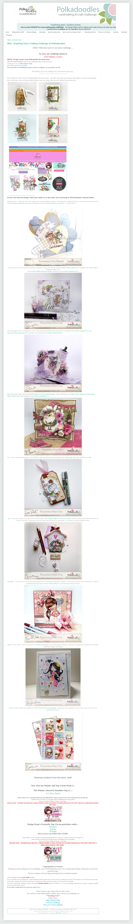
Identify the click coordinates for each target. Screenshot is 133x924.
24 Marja (53, 829)
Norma (11, 708)
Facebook (124, 32)
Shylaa (9, 644)
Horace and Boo (66, 518)
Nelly (8, 201)
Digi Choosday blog (54, 32)
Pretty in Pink (87, 457)
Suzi (9, 267)
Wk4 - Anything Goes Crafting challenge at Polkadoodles (36, 43)
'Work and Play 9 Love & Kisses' (58, 583)
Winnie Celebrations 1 (42, 396)
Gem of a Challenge (53, 902)
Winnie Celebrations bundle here (55, 203)
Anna (9, 518)
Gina (8, 331)
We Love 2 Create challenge (53, 905)
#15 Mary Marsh (53, 793)
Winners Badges (32, 32)
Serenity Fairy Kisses (46, 331)
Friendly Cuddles (53, 518)
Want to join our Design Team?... (72, 32)
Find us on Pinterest (104, 32)
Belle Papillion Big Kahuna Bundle (42, 271)
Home (7, 32)
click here (58, 913)
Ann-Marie (10, 581)
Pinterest (115, 32)
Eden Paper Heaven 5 (78, 394)
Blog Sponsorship (90, 32)
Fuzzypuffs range (49, 394)
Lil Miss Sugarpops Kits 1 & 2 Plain (23, 333)
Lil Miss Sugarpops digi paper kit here (18, 203)
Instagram (9, 35)
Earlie (36, 394)
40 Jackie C (53, 827)
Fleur (8, 394)
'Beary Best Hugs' (35, 581)
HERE (94, 267)
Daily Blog (42, 32)
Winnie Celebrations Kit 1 (71, 271)
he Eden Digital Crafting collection (66, 267)
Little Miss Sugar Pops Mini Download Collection (46, 457)
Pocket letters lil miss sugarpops (47, 708)
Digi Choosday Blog (53, 900)
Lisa (8, 457)
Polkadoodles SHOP (18, 32)
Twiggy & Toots (71, 201)
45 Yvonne (53, 831)
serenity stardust (41, 644)
